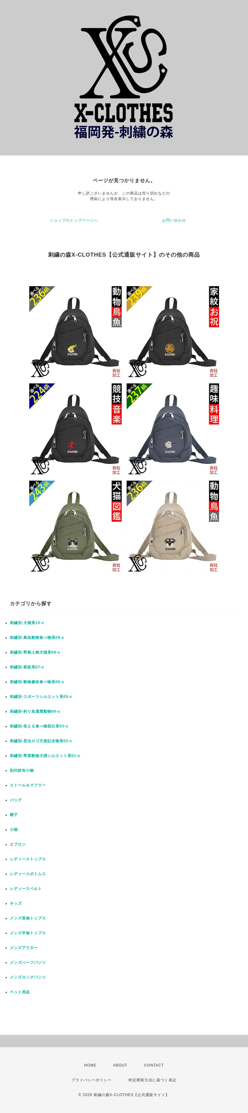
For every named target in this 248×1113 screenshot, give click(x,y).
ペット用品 (20, 992)
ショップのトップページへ (74, 220)
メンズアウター (24, 948)
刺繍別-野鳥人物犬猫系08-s (35, 652)
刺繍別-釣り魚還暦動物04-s (35, 711)
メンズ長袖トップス (28, 918)
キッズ (16, 903)
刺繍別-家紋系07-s (27, 667)
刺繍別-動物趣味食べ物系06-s (37, 682)
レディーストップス (28, 859)
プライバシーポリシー (91, 1080)
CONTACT (154, 1065)
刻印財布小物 (22, 770)
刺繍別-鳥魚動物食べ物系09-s (37, 637)
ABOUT (120, 1065)
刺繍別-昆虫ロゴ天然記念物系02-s (41, 741)
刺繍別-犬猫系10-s (27, 623)
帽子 (14, 815)
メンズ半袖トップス (28, 933)
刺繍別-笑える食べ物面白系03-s (39, 726)
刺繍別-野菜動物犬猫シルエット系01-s (45, 756)
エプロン (18, 844)
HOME (90, 1065)
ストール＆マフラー (28, 785)
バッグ (16, 800)
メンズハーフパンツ (28, 962)
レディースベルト (26, 889)
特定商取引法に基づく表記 (152, 1080)
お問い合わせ (174, 220)
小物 (14, 829)
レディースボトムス (28, 874)
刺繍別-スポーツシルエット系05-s (41, 697)
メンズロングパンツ (28, 977)
